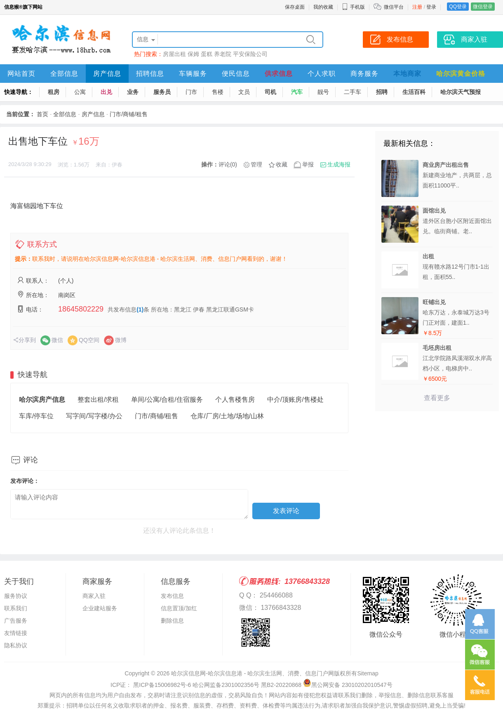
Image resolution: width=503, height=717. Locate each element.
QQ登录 (458, 6)
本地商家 (407, 73)
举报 (308, 164)
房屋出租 (174, 54)
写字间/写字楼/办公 (94, 415)
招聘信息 (150, 73)
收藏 (281, 164)
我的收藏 (323, 7)
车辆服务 (193, 73)
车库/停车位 (36, 415)
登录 (431, 7)
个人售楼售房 (235, 399)
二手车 (352, 92)
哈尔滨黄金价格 (460, 73)
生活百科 (413, 92)
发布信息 (172, 596)
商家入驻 (94, 596)
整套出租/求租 (98, 399)
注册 (417, 7)
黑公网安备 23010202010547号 (348, 685)
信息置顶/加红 (179, 608)
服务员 (162, 92)
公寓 (80, 92)
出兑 (106, 92)
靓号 (323, 92)
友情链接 (15, 633)
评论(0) (228, 164)
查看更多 (437, 397)
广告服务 (15, 620)
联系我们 (15, 608)
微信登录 (483, 6)
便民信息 (236, 73)
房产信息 (107, 73)
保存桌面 (295, 7)
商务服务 (364, 73)
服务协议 (15, 596)
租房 (53, 92)
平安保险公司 (250, 54)
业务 (133, 92)
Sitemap (367, 673)
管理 (256, 164)
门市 (191, 92)
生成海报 (338, 164)
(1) (139, 309)
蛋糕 (206, 54)
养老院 (222, 54)
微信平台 (394, 7)
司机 (270, 92)
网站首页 (21, 73)
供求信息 (279, 73)
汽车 (297, 92)
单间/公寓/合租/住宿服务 (166, 399)
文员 (244, 92)
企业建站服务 (99, 608)
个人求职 (322, 73)
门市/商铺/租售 (129, 114)
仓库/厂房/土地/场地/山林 (227, 415)
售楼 (217, 92)
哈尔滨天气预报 (460, 92)
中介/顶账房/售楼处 (295, 399)
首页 (42, 114)
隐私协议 (15, 645)
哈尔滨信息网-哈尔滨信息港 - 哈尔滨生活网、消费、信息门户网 (252, 673)
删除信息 (172, 620)
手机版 (353, 7)
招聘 (382, 92)
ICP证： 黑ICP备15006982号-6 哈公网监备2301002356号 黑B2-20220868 (205, 685)
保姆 (193, 54)
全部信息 (64, 73)
